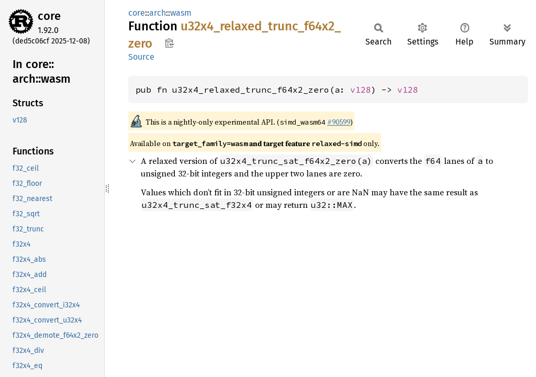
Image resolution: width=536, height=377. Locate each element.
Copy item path (169, 43)
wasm (181, 13)
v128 (360, 89)
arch (157, 13)
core (49, 16)
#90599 (338, 122)
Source (141, 57)
